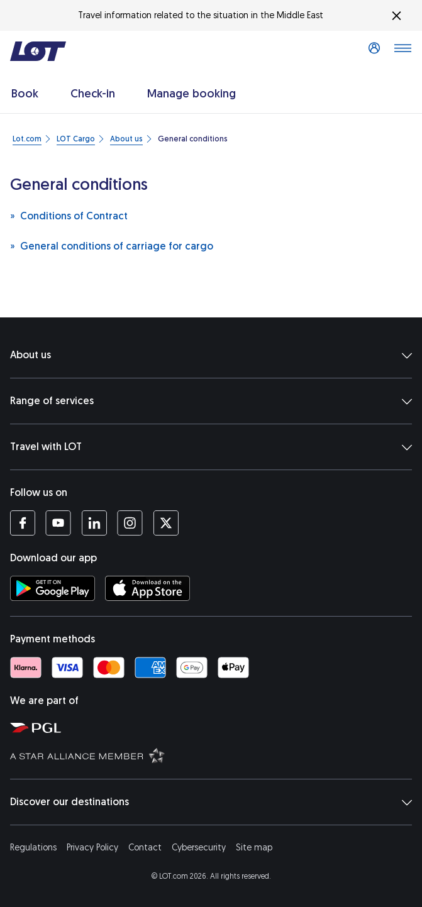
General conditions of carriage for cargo (111, 245)
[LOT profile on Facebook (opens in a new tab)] (22, 523)
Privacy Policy (92, 847)
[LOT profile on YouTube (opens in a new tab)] (58, 523)
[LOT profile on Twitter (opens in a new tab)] (166, 523)
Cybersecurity (199, 847)
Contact (145, 847)
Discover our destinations (211, 802)
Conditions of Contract (69, 215)
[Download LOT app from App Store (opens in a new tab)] (147, 588)
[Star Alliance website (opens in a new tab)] (213, 755)
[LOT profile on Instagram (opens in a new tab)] (130, 523)
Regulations (33, 847)
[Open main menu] (402, 51)
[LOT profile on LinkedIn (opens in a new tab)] (94, 523)
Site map (254, 847)
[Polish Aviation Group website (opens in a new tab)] (213, 727)
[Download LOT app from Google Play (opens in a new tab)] (52, 588)
